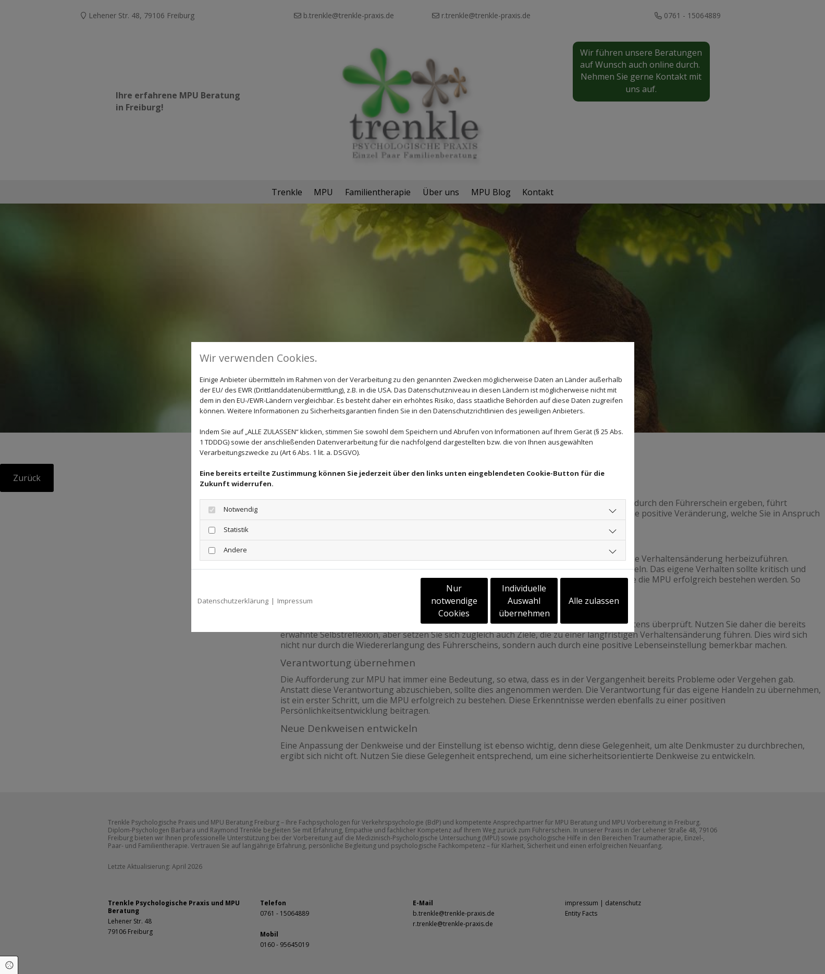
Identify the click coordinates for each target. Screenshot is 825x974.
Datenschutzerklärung (233, 600)
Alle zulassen (580, 600)
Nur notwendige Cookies (382, 601)
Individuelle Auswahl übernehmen (480, 601)
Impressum (295, 600)
